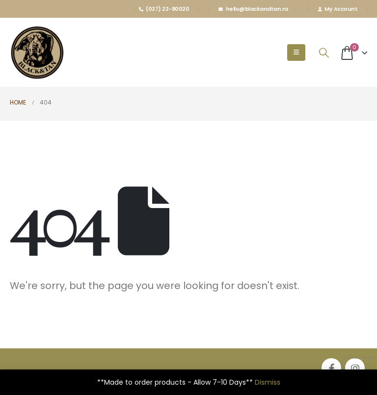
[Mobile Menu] (296, 52)
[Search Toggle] (324, 52)
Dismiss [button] (267, 382)
